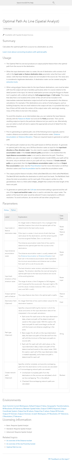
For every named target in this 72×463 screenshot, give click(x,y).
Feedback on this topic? (60, 459)
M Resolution (8, 409)
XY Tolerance (63, 414)
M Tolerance (18, 409)
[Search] (54, 3)
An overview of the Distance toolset (19, 441)
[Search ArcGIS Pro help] (34, 2)
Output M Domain (57, 411)
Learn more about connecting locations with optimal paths (25, 52)
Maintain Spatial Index (31, 409)
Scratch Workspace (39, 414)
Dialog (6, 210)
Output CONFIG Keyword (50, 409)
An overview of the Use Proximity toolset (20, 444)
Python (13, 210)
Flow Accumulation (28, 168)
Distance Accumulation (29, 256)
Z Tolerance (17, 416)
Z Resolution (7, 416)
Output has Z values (41, 411)
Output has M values (25, 411)
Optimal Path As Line (13, 447)
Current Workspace (20, 406)
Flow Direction (36, 166)
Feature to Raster (24, 119)
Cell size (33, 190)
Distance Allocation (26, 137)
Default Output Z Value (37, 406)
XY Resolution (52, 414)
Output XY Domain (10, 414)
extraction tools (12, 82)
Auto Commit (8, 406)
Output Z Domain (24, 414)
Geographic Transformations (58, 406)
